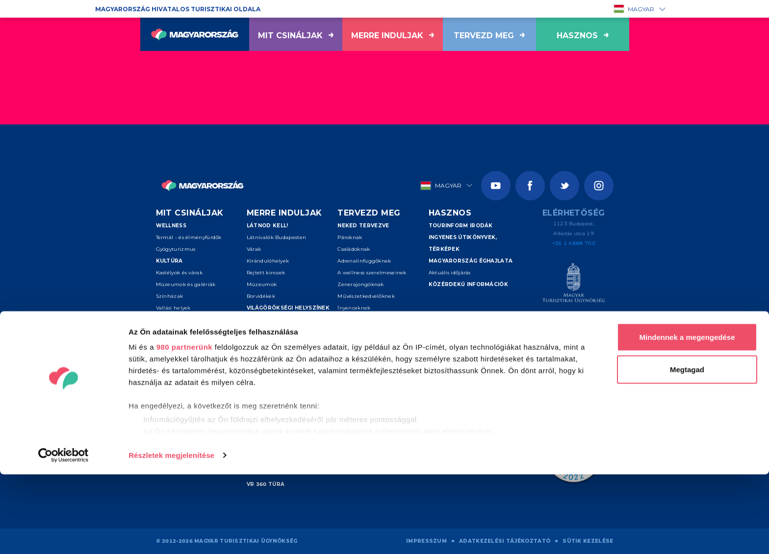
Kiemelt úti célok (275, 319)
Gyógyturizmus (176, 249)
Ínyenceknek (353, 308)
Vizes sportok (173, 355)
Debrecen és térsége (273, 378)
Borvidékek (261, 296)
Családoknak (353, 249)
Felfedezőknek (356, 331)
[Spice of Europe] (573, 325)
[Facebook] (530, 185)
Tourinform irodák (461, 225)
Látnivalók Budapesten (276, 237)
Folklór (165, 319)
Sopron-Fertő (264, 390)
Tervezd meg (489, 35)
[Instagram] (599, 185)
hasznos (583, 35)
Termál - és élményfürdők (189, 237)
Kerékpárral (171, 378)
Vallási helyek (173, 308)
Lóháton (167, 390)
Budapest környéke (271, 331)
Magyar (634, 8)
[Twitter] (564, 185)
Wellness (171, 225)
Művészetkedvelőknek (366, 296)
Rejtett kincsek (266, 272)
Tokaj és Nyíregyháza (274, 355)
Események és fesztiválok (198, 331)
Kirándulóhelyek (268, 261)
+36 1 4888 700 (573, 243)
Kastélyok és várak (179, 272)
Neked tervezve (363, 225)
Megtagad (687, 449)
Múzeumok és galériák (186, 284)
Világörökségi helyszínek (288, 308)
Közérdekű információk (468, 284)
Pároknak (349, 237)
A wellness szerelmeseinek (372, 272)
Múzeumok (262, 284)
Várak (254, 249)
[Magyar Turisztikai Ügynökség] (573, 284)
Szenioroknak (355, 319)
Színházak (169, 296)
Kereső (348, 366)
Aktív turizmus (180, 343)
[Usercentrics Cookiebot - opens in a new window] (63, 535)
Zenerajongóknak (360, 284)
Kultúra (169, 261)
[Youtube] (496, 185)
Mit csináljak (295, 35)
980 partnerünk (184, 426)
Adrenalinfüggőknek (364, 261)
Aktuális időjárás (450, 272)
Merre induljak (392, 35)
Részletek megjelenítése (171, 534)
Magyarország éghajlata (471, 261)
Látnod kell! (267, 225)
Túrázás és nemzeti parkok (191, 366)
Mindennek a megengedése (687, 416)
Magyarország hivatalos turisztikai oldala (177, 9)
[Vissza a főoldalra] (194, 34)
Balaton (257, 343)
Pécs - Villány (264, 366)
